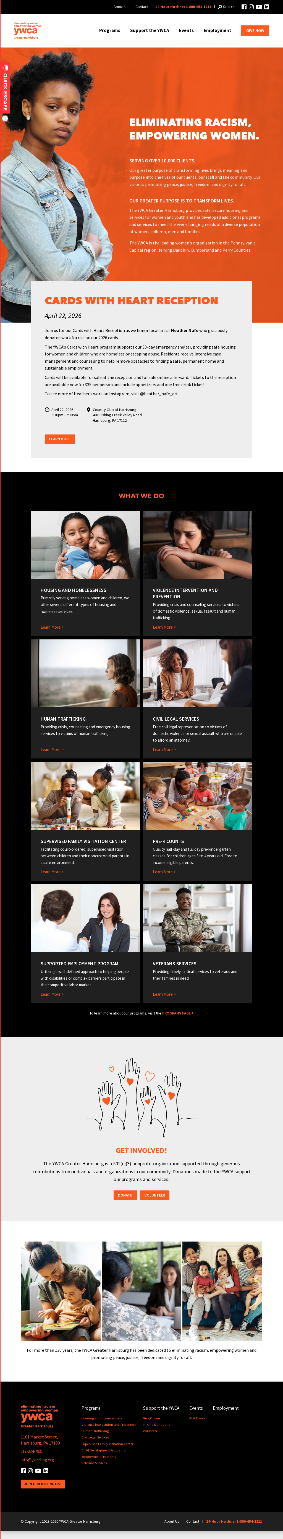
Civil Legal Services (95, 1445)
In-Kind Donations (157, 1432)
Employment (217, 30)
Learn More (61, 439)
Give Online (151, 1426)
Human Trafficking (95, 1438)
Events (186, 30)
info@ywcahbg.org (38, 1467)
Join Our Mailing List (43, 1491)
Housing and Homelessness (102, 1426)
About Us (121, 6)
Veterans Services (94, 1470)
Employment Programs (99, 1464)
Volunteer (156, 1202)
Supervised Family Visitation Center (107, 1451)
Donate (123, 1202)
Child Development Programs (104, 1458)
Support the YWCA (149, 30)
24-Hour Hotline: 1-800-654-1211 (183, 6)
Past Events (198, 1426)
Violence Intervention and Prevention (109, 1432)
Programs (109, 30)
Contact (141, 6)
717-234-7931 (33, 1459)
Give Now (255, 30)
